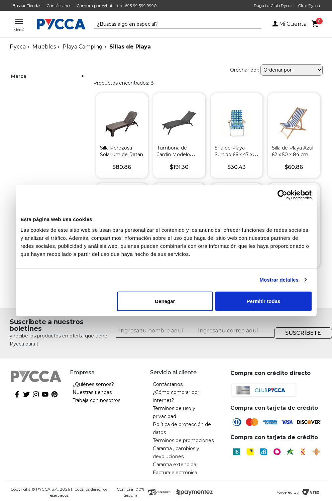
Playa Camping (83, 46)
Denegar (165, 301)
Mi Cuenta (289, 24)
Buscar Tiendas (26, 5)
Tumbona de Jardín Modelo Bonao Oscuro (174, 154)
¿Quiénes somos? (93, 384)
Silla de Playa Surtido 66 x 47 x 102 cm (233, 154)
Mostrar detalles (279, 280)
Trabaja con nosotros (96, 400)
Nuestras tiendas (92, 392)
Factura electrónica (175, 473)
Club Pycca (309, 5)
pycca (18, 46)
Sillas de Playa (130, 46)
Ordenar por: (244, 70)
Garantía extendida (174, 465)
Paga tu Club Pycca (273, 5)
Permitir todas (264, 301)
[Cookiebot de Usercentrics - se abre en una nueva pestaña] (282, 195)
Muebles (44, 46)
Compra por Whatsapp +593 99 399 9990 (117, 5)
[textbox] (172, 24)
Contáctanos (58, 5)
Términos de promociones (183, 440)
